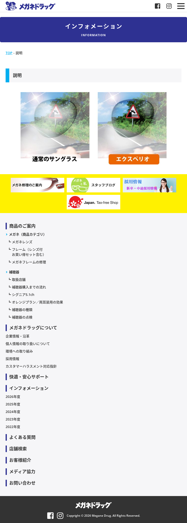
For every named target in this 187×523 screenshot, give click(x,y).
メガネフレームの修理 (29, 262)
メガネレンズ (22, 242)
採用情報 (12, 358)
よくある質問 (22, 437)
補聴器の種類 (22, 309)
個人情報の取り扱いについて (28, 343)
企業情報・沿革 (17, 336)
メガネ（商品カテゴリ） (28, 234)
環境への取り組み (19, 351)
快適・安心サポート (29, 377)
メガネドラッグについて (33, 328)
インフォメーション (28, 388)
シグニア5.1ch (23, 294)
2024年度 (13, 411)
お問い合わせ (22, 483)
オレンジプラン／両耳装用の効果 (37, 302)
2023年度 (13, 419)
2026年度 (13, 396)
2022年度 (13, 426)
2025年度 (13, 404)
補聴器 (14, 272)
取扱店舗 (19, 279)
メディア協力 (22, 471)
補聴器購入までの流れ (29, 287)
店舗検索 (18, 449)
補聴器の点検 (22, 317)
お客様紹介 (20, 460)
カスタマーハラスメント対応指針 (31, 366)
